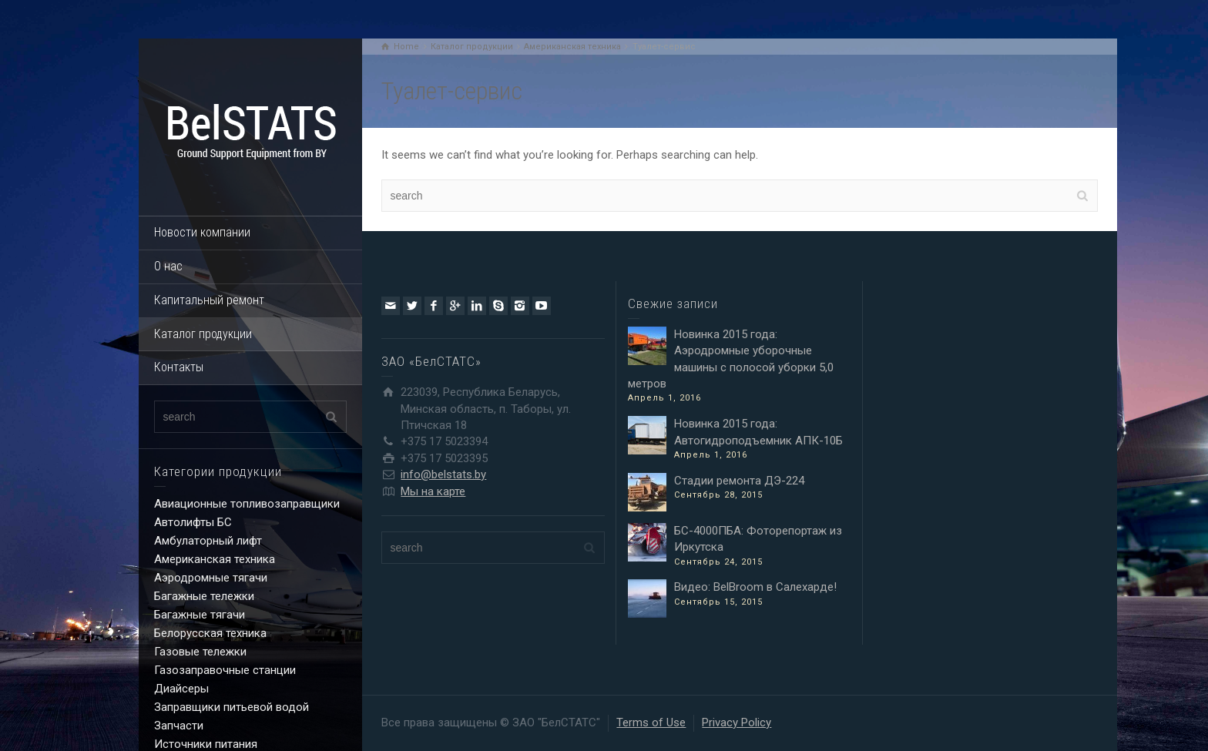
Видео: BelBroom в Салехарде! (755, 587)
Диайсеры (181, 689)
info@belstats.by (443, 474)
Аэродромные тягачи (210, 578)
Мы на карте (433, 491)
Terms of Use (651, 722)
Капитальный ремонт (209, 300)
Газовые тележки (200, 652)
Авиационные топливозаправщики (247, 504)
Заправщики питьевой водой (231, 707)
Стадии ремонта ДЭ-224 (739, 481)
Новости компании (202, 232)
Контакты (178, 367)
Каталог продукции (203, 334)
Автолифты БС (193, 522)
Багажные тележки (204, 596)
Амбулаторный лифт (208, 541)
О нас (168, 266)
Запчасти (178, 726)
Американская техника (214, 559)
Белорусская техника (210, 633)
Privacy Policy (736, 722)
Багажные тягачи (199, 615)
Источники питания (205, 744)
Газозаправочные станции (225, 670)
